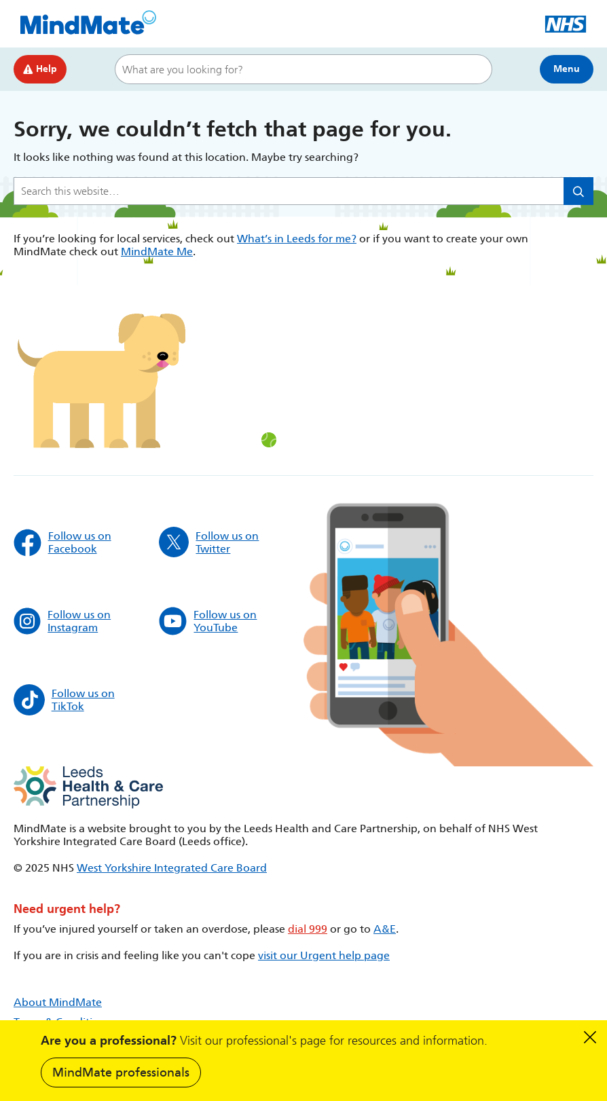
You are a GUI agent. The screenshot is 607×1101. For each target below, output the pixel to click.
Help (40, 69)
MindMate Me (157, 251)
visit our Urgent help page (324, 955)
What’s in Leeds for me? (296, 238)
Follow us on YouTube (208, 621)
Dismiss (590, 1037)
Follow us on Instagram (62, 621)
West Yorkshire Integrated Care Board (172, 867)
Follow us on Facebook (62, 542)
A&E (384, 928)
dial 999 (307, 928)
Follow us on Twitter (209, 542)
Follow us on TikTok (64, 700)
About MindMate (58, 1002)
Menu (566, 69)
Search (475, 69)
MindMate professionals (120, 1072)
